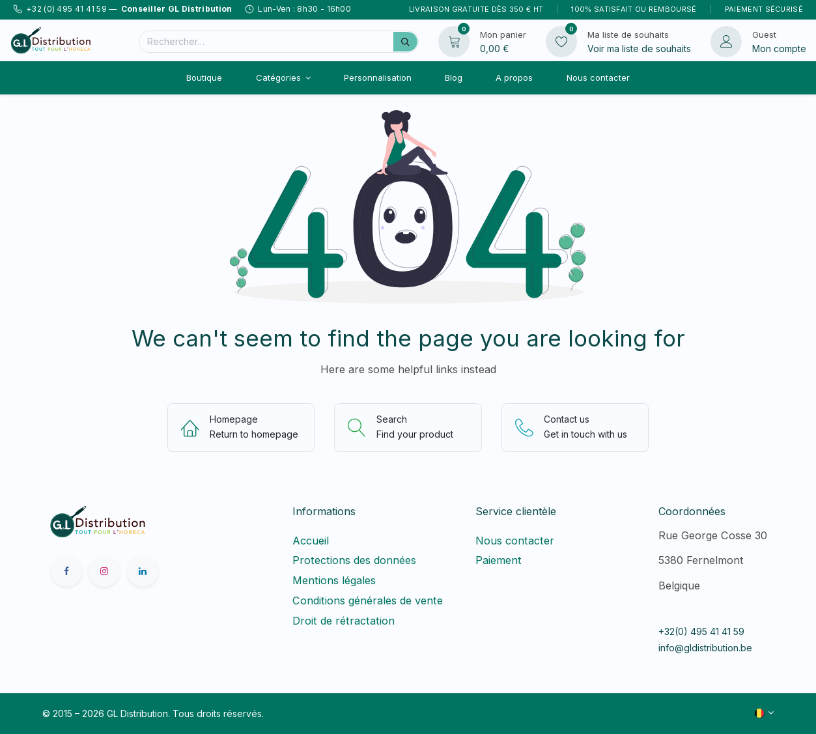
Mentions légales (334, 580)
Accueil (310, 540)
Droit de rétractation (346, 620)
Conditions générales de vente (367, 600)
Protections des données (354, 560)
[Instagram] (104, 571)
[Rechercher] (405, 41)
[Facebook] (66, 571)
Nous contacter (514, 540)
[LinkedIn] (142, 571)
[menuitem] (204, 77)
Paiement (498, 560)
